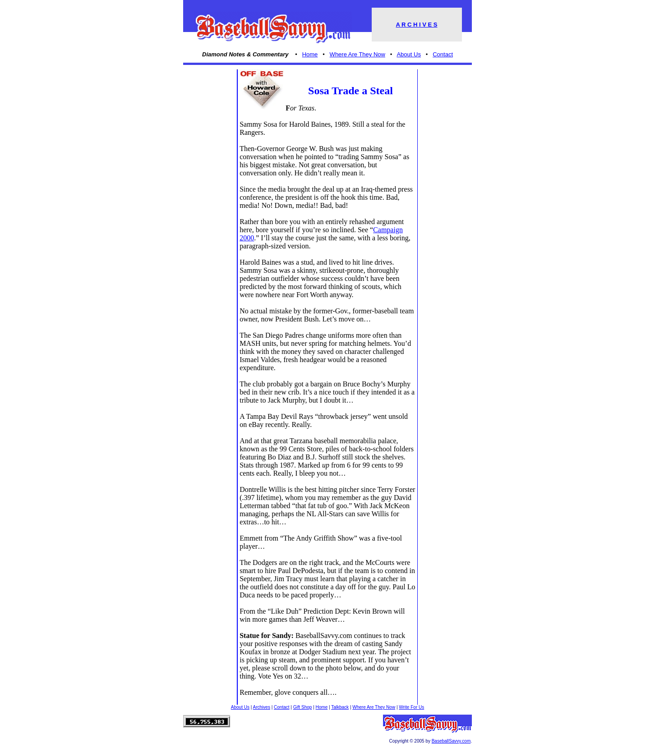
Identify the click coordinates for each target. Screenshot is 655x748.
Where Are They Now (357, 54)
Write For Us (411, 707)
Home (310, 54)
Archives (261, 707)
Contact (443, 54)
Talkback (340, 707)
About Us (408, 54)
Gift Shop (302, 707)
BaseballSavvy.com (451, 741)
